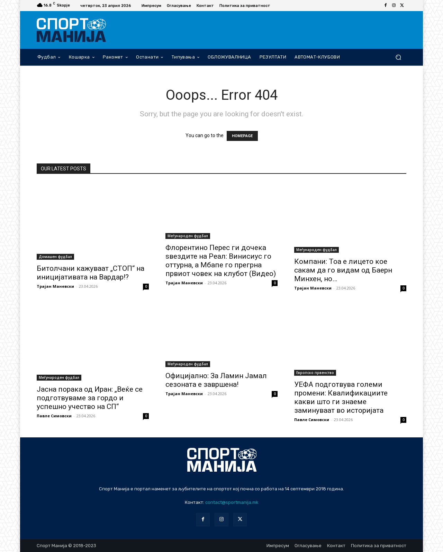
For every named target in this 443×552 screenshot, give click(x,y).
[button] (398, 57)
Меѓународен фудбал (188, 235)
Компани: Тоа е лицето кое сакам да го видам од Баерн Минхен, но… (343, 270)
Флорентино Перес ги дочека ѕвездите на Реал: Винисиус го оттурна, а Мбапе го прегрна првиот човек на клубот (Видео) (220, 260)
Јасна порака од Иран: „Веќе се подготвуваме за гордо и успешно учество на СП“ (90, 398)
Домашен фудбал (55, 256)
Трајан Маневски (55, 286)
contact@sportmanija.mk (232, 502)
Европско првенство (315, 372)
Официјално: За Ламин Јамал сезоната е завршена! (216, 380)
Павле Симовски (54, 415)
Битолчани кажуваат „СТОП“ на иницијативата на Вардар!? (90, 272)
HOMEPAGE (242, 136)
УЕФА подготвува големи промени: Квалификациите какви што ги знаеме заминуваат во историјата (341, 397)
